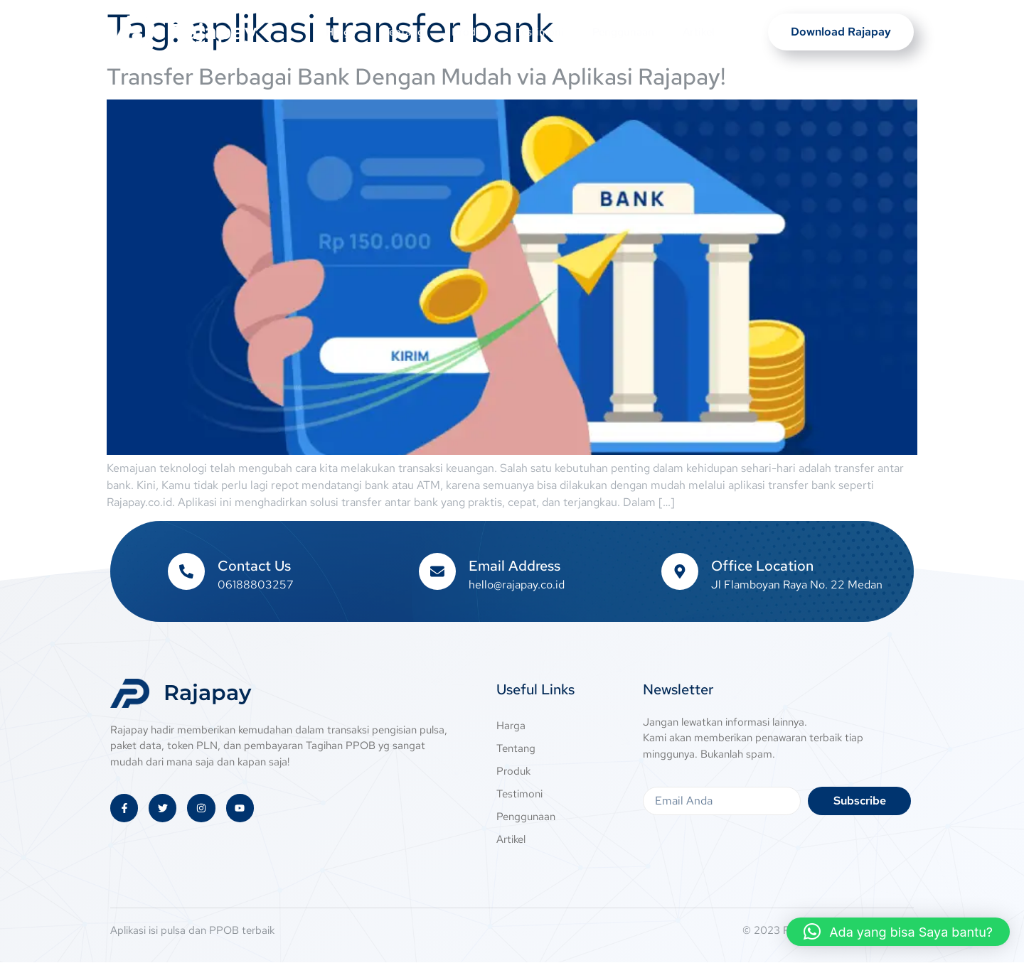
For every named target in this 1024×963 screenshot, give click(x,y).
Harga (340, 32)
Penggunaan (623, 32)
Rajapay (213, 31)
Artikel (699, 32)
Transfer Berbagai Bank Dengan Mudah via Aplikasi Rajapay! (416, 76)
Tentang (403, 32)
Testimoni (540, 32)
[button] (898, 932)
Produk (470, 32)
